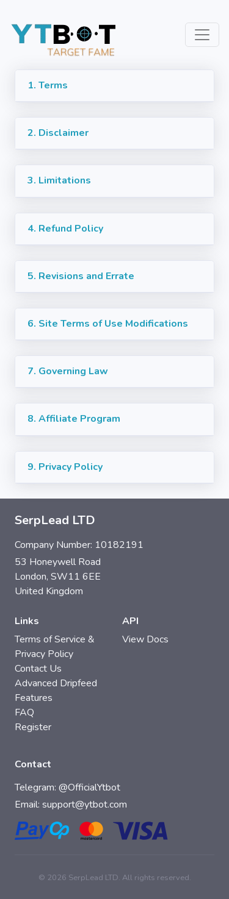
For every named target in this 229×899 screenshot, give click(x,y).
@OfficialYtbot (89, 787)
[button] (114, 86)
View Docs (145, 639)
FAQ (24, 712)
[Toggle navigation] (202, 35)
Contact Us (38, 668)
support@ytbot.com (84, 804)
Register (33, 727)
